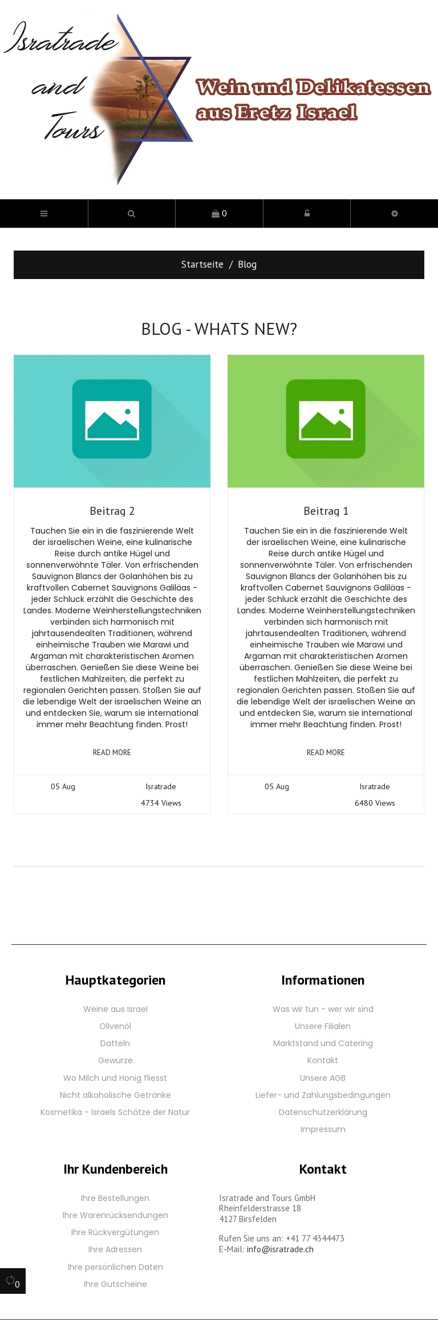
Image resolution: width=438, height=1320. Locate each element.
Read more (112, 752)
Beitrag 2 (112, 510)
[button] (132, 213)
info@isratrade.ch (280, 1249)
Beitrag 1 (326, 510)
